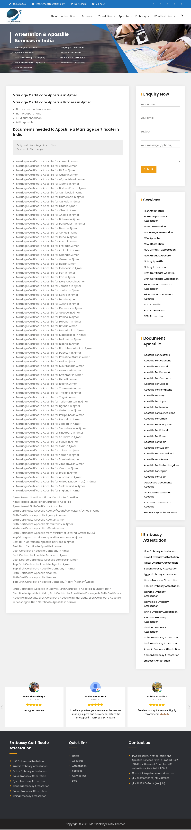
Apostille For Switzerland (158, 454)
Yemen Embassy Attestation (161, 655)
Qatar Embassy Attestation (161, 563)
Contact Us (79, 776)
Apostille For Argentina (157, 361)
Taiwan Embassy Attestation (161, 638)
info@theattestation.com (50, 4)
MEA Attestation (154, 244)
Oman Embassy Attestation (161, 580)
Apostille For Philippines (158, 425)
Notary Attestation (155, 267)
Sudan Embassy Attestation (161, 644)
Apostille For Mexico (156, 407)
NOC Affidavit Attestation (160, 250)
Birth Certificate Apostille (159, 273)
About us (77, 761)
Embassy (143, 16)
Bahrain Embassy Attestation (162, 586)
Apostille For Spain (155, 442)
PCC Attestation (154, 311)
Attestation (69, 16)
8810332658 (20, 4)
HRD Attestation (164, 16)
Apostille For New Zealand (159, 413)
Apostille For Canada (156, 367)
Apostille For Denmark (157, 372)
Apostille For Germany (157, 378)
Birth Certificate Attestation (161, 279)
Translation (106, 16)
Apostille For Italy (154, 396)
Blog (74, 781)
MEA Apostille (152, 238)
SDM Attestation (154, 316)
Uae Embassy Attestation (159, 551)
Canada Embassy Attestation (31, 786)
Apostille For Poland (156, 430)
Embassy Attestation (157, 661)
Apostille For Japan (155, 401)
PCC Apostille (152, 305)
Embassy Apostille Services (160, 513)
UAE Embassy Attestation (28, 761)
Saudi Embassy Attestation (160, 569)
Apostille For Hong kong (158, 390)
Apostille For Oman (155, 419)
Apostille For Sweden (156, 448)
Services (88, 16)
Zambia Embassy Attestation (162, 649)
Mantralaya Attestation (158, 233)
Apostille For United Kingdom (161, 465)
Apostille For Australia (157, 355)
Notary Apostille (153, 261)
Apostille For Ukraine (156, 460)
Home (76, 756)
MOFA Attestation (155, 227)
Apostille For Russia (155, 436)
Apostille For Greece (156, 384)
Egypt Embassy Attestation (160, 575)
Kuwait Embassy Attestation (161, 557)
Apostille (125, 16)
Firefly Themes (115, 824)
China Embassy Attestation (161, 612)
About (54, 16)
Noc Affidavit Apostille (157, 256)
